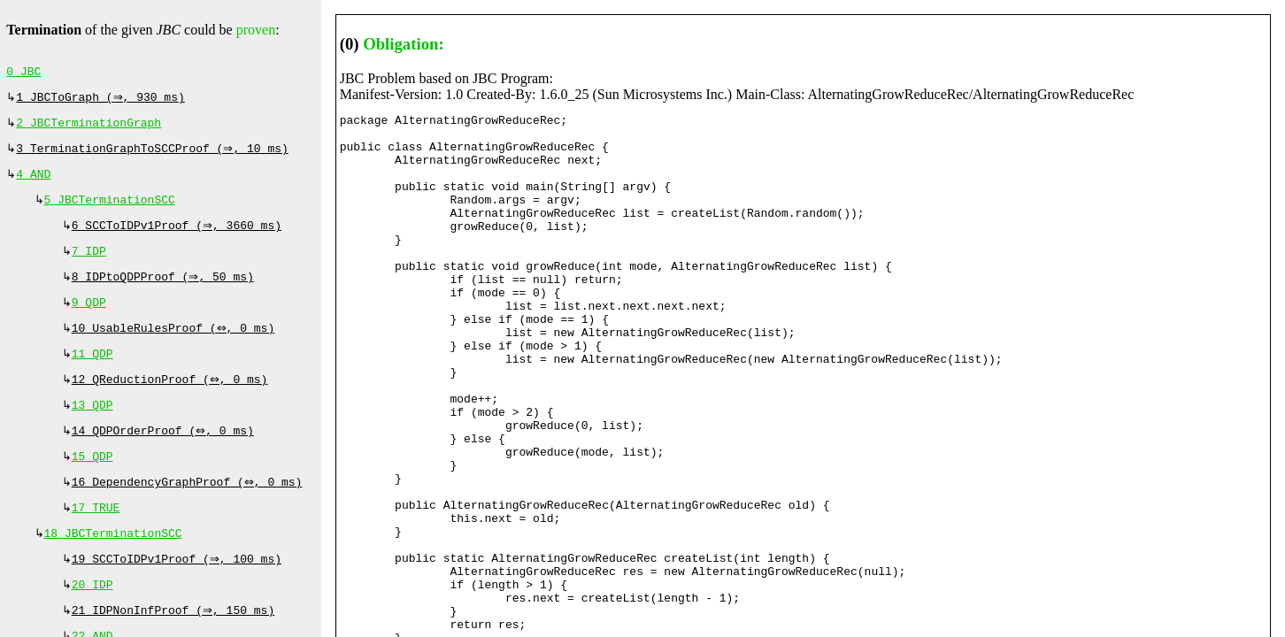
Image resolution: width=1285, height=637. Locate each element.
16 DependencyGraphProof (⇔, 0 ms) (189, 512)
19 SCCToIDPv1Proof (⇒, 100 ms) (179, 594)
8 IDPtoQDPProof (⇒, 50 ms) (165, 293)
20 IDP (92, 622)
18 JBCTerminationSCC (113, 567)
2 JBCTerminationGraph (88, 128)
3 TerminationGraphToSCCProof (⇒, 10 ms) (154, 156)
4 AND (33, 183)
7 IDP (89, 265)
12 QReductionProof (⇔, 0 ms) (172, 403)
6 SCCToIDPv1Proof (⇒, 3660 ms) (179, 238)
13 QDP (92, 430)
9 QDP (89, 320)
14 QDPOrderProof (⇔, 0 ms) (165, 457)
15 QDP (92, 485)
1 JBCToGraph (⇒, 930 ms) (102, 101)
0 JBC (23, 73)
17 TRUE (96, 540)
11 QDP (92, 375)
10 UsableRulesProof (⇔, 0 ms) (175, 348)
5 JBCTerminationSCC (109, 211)
